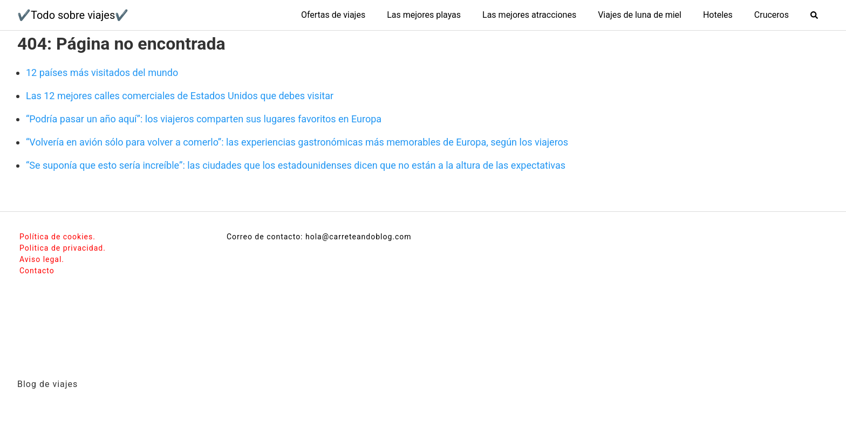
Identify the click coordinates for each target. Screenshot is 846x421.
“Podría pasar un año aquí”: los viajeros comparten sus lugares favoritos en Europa (203, 119)
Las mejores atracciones (529, 15)
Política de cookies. (57, 236)
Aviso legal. (41, 259)
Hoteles (718, 15)
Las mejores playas (424, 15)
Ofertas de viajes (333, 15)
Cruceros (771, 15)
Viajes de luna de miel (639, 15)
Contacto (36, 270)
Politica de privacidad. (62, 248)
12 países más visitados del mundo (102, 72)
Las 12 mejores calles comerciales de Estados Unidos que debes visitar (179, 95)
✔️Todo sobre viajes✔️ (72, 15)
